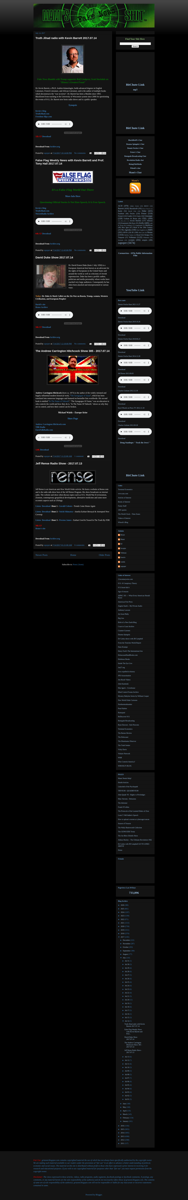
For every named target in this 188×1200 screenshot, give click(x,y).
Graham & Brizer (130, 219)
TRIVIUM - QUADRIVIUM (128, 791)
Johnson (149, 221)
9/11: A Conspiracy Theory (127, 583)
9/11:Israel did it (124, 587)
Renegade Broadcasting (126, 721)
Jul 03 (127, 1092)
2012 (123, 1140)
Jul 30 (127, 964)
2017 (123, 937)
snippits (145, 240)
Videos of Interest (124, 518)
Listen (38, 506)
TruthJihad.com (42, 114)
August (125, 954)
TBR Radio (40, 427)
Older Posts (104, 555)
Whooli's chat (135, 168)
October (126, 947)
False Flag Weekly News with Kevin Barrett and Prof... (133, 1032)
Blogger (99, 1195)
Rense (149, 232)
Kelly (141, 223)
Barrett (121, 208)
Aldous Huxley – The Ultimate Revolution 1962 (135, 840)
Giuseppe (148, 216)
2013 (123, 1136)
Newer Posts (42, 555)
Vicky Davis (122, 749)
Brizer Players (146, 208)
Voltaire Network (124, 754)
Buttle (120, 211)
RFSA (125, 232)
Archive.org (55, 147)
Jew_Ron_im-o (122, 221)
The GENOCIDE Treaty (126, 832)
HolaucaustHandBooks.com (128, 655)
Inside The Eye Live (125, 663)
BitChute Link (135, 84)
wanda (122, 562)
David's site (40, 304)
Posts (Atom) (78, 564)
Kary (134, 223)
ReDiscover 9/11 (124, 717)
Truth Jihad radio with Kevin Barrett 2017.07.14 (66, 38)
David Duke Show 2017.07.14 (54, 257)
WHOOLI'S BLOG (125, 766)
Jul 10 (127, 1067)
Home (73, 555)
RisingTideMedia (135, 164)
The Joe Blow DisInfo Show (128, 836)
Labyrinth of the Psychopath (128, 787)
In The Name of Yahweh (59, 401)
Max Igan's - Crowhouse (126, 688)
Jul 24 (127, 986)
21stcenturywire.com (125, 579)
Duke (144, 211)
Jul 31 (127, 961)
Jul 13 (127, 1057)
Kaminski (124, 223)
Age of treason (123, 592)
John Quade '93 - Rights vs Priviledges (131, 795)
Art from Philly (123, 614)
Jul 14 (127, 1021)
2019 (123, 930)
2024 (123, 912)
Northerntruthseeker (125, 704)
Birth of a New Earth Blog (127, 622)
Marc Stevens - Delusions (127, 799)
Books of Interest (124, 502)
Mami (122, 539)
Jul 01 (127, 1099)
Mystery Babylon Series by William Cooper (133, 696)
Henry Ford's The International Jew (130, 651)
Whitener (146, 237)
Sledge (146, 235)
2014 (123, 1133)
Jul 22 (127, 993)
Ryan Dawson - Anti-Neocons (128, 725)
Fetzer (143, 213)
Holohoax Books (124, 659)
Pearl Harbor (122, 708)
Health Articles (123, 782)
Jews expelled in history (126, 672)
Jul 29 (127, 968)
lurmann (120, 240)
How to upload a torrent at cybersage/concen (133, 819)
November (127, 944)
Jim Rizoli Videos (124, 680)
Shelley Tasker (129, 235)
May (124, 1107)
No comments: (80, 153)
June (124, 1104)
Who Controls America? (126, 762)
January (126, 1121)
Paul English (141, 230)
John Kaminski (123, 684)
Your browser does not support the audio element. (54, 221)
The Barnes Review (125, 733)
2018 (123, 933)
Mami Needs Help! (124, 778)
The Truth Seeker (124, 745)
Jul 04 (127, 1089)
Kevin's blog (41, 111)
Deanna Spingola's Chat (135, 144)
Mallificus (148, 225)
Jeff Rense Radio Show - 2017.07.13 (59, 463)
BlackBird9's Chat (135, 140)
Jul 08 (127, 1074)
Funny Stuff (122, 506)
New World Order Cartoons (127, 700)
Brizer (122, 535)
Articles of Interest (124, 498)
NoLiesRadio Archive (45, 214)
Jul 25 (127, 982)
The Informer (122, 803)
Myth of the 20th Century (142, 227)
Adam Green (134, 206)
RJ (133, 232)
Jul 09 (127, 1071)
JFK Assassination (124, 676)
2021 (123, 923)
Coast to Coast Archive (126, 626)
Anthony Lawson (124, 610)
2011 (123, 1143)
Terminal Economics (125, 489)
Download (46, 136)
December (126, 940)
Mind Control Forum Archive (128, 692)
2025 (123, 909)
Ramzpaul (121, 713)
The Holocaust (123, 737)
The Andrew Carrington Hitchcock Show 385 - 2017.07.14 (73, 351)
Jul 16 (127, 1014)
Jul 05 (127, 1085)
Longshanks (138, 225)
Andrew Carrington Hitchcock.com (51, 424)
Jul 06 (127, 1081)
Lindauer (129, 225)
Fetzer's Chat (135, 152)
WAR (120, 758)
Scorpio (123, 548)
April (125, 1111)
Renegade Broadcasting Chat (135, 156)
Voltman (132, 237)
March (125, 1114)
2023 (123, 916)
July (124, 958)
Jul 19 (127, 1003)
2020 (123, 926)
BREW (146, 206)
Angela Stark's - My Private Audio (130, 606)
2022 (123, 919)
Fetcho (132, 214)
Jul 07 (127, 1078)
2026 (123, 905)
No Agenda (126, 230)
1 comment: (79, 456)
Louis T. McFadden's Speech (128, 815)
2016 (123, 1126)
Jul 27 (127, 975)
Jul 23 (127, 989)
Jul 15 (127, 1017)
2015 (123, 1129)
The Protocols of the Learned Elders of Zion (133, 811)
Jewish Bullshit (135, 221)
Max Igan (125, 227)
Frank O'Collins (123, 807)
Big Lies (121, 618)
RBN (150, 230)
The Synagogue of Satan (80, 396)
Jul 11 (127, 1064)
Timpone (121, 237)
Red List (141, 232)
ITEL (144, 218)
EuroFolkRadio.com (44, 430)
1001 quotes (122, 510)
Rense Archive (42, 307)
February (126, 1118)
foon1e (122, 557)
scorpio (131, 240)
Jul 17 (127, 1010)
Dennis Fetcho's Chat (135, 148)
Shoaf (138, 235)
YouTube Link (135, 290)
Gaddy (129, 216)
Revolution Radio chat (135, 160)
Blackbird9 (133, 209)
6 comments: (79, 545)
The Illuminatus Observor (127, 741)
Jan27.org (121, 667)
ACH (120, 206)
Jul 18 (127, 1007)
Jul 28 (127, 971)
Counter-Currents (124, 631)
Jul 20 (127, 1000)
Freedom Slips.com (44, 117)
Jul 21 (127, 996)
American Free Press (125, 602)
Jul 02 (127, 1096)
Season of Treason (124, 823)
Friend (120, 216)
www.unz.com (123, 494)
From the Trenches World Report (129, 643)
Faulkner (121, 214)
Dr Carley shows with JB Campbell (130, 639)
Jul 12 (127, 1060)
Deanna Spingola (124, 635)
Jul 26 (127, 979)
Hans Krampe (123, 647)
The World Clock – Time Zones (129, 514)
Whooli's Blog (123, 522)
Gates (139, 216)
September (127, 951)
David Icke (132, 211)
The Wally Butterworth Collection (130, 828)
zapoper (47, 153)
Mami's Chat (135, 172)
